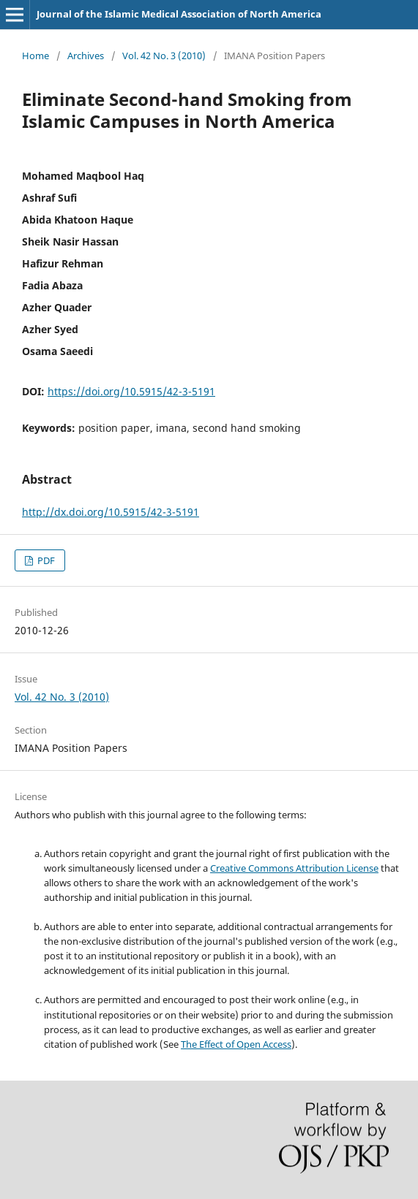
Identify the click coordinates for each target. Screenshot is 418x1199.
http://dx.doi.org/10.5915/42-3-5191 (110, 512)
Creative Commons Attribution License (294, 868)
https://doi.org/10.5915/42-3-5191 (131, 391)
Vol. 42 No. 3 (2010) (164, 55)
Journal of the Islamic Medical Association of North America (179, 13)
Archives (85, 55)
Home (35, 55)
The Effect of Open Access (236, 1044)
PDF (45, 560)
